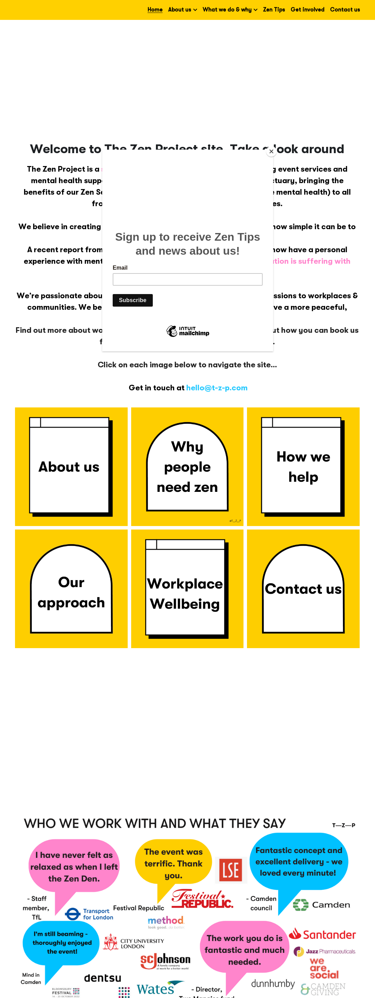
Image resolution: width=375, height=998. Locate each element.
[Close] (271, 151)
